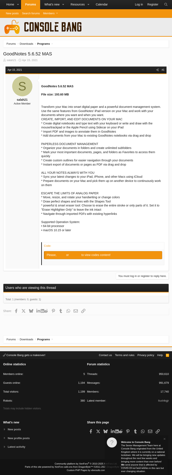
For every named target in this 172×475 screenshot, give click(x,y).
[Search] (166, 4)
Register (75, 255)
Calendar (102, 4)
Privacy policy (146, 354)
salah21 (11, 60)
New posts (12, 13)
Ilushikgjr (163, 400)
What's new (52, 4)
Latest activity (17, 447)
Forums (30, 4)
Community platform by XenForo (86, 463)
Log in (61, 255)
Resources (78, 4)
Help (160, 354)
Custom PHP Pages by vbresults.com (86, 470)
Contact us (105, 354)
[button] (18, 4)
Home (10, 4)
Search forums (31, 13)
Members (48, 13)
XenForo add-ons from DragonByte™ (74, 467)
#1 (163, 69)
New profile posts (19, 438)
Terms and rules (124, 354)
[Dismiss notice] (164, 439)
